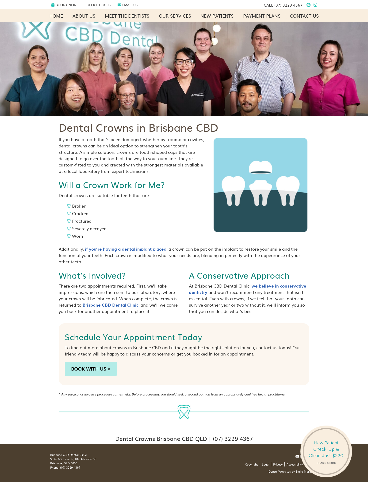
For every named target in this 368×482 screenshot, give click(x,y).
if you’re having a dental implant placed (125, 249)
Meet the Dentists (127, 15)
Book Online (64, 4)
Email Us (128, 4)
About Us (84, 15)
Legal (265, 464)
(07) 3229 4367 (288, 5)
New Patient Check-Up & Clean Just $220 (326, 453)
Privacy (278, 464)
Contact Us (304, 15)
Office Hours (99, 4)
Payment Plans (261, 15)
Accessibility (295, 464)
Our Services (175, 15)
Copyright (251, 464)
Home (56, 15)
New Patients (217, 15)
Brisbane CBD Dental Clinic (110, 305)
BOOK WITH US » (91, 368)
